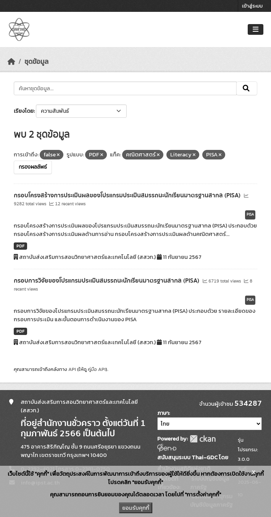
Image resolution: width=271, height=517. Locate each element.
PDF (20, 246)
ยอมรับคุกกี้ (135, 508)
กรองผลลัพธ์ (33, 167)
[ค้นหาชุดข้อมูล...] (125, 88)
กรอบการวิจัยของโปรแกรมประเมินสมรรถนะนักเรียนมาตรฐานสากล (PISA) (107, 281)
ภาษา (163, 413)
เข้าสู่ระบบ (252, 6)
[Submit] (246, 88)
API (72, 369)
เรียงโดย (24, 111)
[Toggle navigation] (255, 29)
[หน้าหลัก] (11, 62)
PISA (250, 214)
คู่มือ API (97, 369)
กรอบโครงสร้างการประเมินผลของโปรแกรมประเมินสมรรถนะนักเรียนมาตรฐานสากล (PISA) (128, 195)
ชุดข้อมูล (36, 62)
